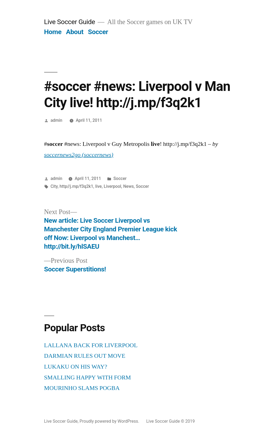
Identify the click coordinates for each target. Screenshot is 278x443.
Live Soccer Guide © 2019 (170, 421)
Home (53, 32)
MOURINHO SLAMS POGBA (82, 388)
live (98, 186)
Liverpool (112, 186)
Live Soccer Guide (69, 22)
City (53, 186)
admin (56, 120)
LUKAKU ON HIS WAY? (75, 366)
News (128, 186)
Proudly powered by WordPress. (110, 421)
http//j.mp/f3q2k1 (76, 186)
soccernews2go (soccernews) (79, 155)
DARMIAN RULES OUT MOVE (84, 356)
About (74, 32)
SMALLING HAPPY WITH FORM (87, 377)
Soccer (98, 32)
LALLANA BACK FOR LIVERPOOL (91, 345)
